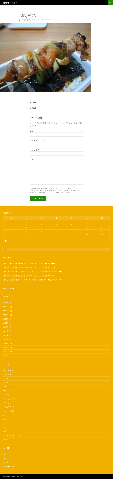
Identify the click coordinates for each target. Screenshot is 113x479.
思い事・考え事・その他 (12, 435)
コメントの (8, 462)
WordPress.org (8, 466)
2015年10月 (7, 314)
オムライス (7, 374)
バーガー (6, 415)
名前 (32, 131)
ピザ (5, 423)
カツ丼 (5, 378)
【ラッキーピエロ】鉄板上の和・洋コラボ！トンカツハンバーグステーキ (29, 263)
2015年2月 (7, 335)
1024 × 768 (36, 20)
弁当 (5, 431)
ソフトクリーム (8, 398)
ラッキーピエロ (8, 427)
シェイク (6, 394)
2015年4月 (7, 327)
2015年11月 (7, 310)
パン (5, 419)
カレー (5, 382)
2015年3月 (7, 331)
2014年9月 (7, 355)
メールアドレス (37, 141)
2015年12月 (7, 306)
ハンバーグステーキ (10, 411)
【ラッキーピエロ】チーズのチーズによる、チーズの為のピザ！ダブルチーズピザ (32, 271)
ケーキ (5, 386)
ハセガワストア (8, 406)
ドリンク (6, 402)
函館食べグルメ (10, 2)
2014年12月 (7, 343)
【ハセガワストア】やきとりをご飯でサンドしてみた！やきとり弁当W (28, 275)
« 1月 (6, 241)
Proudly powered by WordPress (12, 476)
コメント (33, 159)
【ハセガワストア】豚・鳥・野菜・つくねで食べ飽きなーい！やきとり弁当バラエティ (34, 279)
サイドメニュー (8, 390)
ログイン (6, 454)
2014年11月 (7, 347)
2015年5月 (7, 323)
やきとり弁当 (8, 370)
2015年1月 (7, 339)
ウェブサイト (35, 150)
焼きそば (6, 439)
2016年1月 (7, 302)
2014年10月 (7, 351)
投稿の (7, 458)
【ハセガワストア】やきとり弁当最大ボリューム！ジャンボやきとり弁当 (29, 267)
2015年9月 (7, 319)
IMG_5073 (46, 20)
